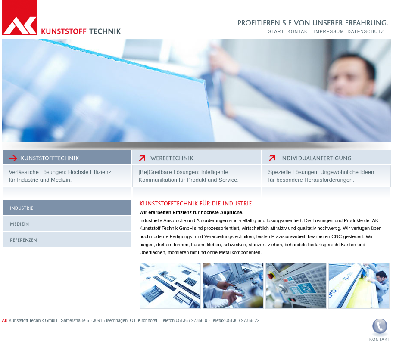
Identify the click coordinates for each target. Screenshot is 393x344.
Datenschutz (365, 31)
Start (276, 31)
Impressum (329, 31)
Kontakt (298, 31)
